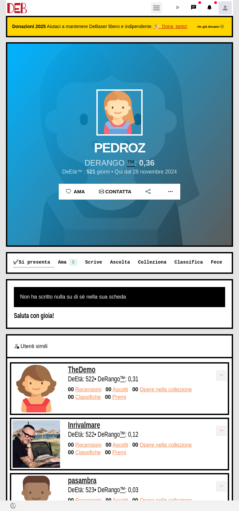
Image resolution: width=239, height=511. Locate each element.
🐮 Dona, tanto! (170, 26)
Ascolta (120, 262)
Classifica (188, 262)
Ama (75, 191)
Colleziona (152, 262)
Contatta (115, 191)
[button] (177, 8)
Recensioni (88, 389)
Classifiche (88, 397)
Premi (119, 397)
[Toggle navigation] (156, 8)
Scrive (93, 262)
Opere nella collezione (166, 389)
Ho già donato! (210, 26)
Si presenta (34, 262)
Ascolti (120, 389)
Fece (216, 262)
